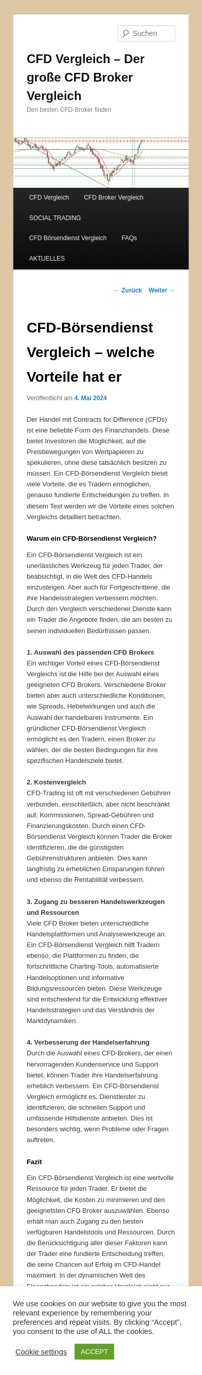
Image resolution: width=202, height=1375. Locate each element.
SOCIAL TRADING (55, 218)
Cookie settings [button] (41, 1352)
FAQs (129, 238)
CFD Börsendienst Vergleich (68, 238)
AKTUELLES (47, 258)
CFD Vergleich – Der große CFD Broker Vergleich (85, 77)
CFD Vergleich (49, 197)
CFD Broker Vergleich (113, 197)
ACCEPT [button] (94, 1352)
